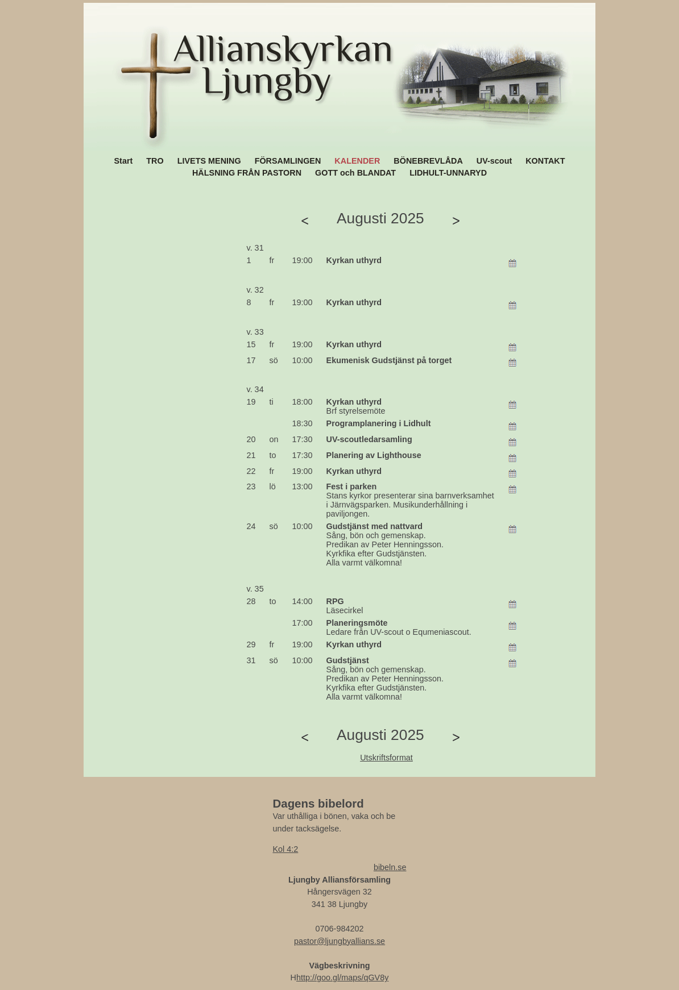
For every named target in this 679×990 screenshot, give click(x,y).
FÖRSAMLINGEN (288, 160)
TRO (154, 160)
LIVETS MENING (209, 160)
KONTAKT (545, 160)
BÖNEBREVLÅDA (428, 160)
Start (123, 160)
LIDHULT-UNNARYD (448, 172)
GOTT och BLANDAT (355, 172)
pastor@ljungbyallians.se (339, 941)
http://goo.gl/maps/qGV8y (342, 977)
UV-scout (494, 160)
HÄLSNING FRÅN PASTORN (246, 172)
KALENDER (357, 160)
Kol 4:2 (286, 849)
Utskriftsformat (386, 757)
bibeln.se (390, 867)
